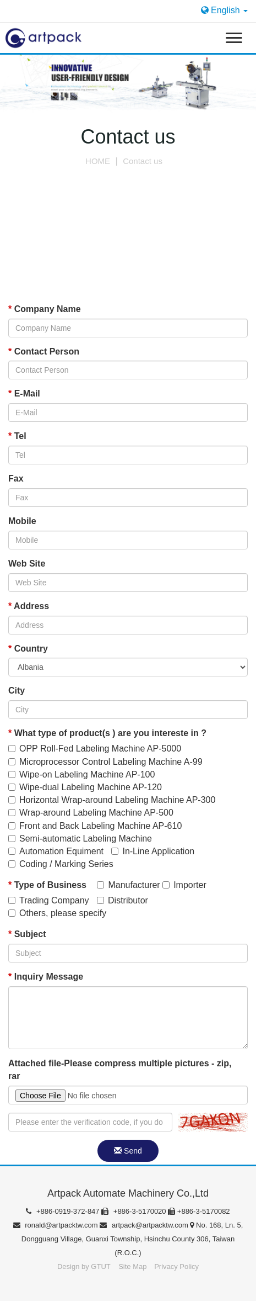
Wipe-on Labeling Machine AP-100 (81, 774)
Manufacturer (128, 885)
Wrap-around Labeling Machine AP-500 (90, 812)
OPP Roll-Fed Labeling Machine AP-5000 (94, 748)
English (224, 10)
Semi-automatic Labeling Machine (80, 838)
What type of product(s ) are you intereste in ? (107, 733)
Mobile (22, 521)
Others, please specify (57, 913)
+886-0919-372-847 (63, 1211)
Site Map (133, 1266)
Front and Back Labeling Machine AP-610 (95, 826)
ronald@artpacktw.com (56, 1225)
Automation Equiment (56, 851)
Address (28, 606)
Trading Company (48, 900)
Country (28, 648)
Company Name (44, 309)
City (16, 690)
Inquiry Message (45, 976)
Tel (17, 436)
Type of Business (47, 885)
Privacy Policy (176, 1266)
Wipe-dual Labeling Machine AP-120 (85, 787)
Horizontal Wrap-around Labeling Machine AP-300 (111, 800)
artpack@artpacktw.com (145, 1225)
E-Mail (24, 393)
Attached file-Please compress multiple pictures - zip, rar (119, 1070)
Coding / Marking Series (60, 864)
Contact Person (43, 351)
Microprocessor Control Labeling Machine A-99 (105, 761)
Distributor (122, 900)
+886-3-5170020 (134, 1211)
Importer (184, 885)
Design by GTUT (84, 1266)
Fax (16, 478)
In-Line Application (152, 851)
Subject (27, 934)
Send (128, 1150)
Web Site (26, 563)
